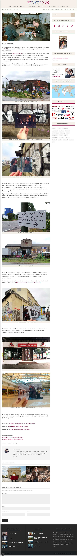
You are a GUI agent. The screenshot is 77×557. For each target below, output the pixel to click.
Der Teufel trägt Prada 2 (14, 535)
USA (53, 141)
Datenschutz (72, 554)
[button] (3, 554)
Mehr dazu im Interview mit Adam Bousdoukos (28, 283)
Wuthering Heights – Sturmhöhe (16, 543)
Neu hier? (15, 6)
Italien (68, 133)
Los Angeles (54, 137)
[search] (72, 15)
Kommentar (4, 493)
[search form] (61, 15)
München (61, 137)
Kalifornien (54, 135)
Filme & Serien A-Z (31, 6)
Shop (68, 6)
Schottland (65, 139)
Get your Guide (67, 537)
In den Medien (64, 9)
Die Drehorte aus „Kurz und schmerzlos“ (13, 437)
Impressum (66, 554)
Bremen (4, 443)
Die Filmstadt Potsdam (12, 9)
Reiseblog (22, 6)
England (61, 130)
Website (28, 513)
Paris (60, 139)
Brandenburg (65, 128)
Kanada (60, 135)
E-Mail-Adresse (5, 513)
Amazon (55, 539)
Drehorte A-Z (41, 6)
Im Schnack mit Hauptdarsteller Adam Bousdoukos (21, 423)
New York (67, 137)
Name (3, 507)
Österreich (54, 139)
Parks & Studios (51, 6)
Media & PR (57, 9)
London (66, 135)
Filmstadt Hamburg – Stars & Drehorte (12, 439)
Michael (10, 539)
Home (9, 6)
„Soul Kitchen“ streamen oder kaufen (20, 429)
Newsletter (51, 9)
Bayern (53, 128)
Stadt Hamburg (8, 49)
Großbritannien (55, 133)
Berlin (59, 128)
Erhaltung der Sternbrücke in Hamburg (18, 426)
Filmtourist (61, 6)
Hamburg (15, 443)
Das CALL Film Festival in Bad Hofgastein (40, 539)
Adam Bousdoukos (17, 53)
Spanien (71, 139)
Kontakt (45, 9)
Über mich (71, 9)
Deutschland (9, 443)
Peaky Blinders (12, 548)
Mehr (42, 454)
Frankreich (67, 130)
